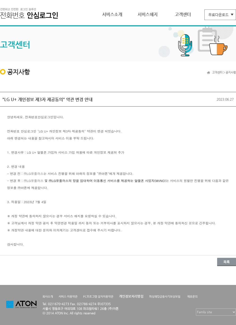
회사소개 (47, 296)
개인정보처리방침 (131, 296)
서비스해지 (148, 14)
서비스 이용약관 (68, 296)
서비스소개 (112, 14)
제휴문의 (192, 296)
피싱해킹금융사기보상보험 (164, 296)
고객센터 (183, 14)
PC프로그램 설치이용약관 (98, 296)
